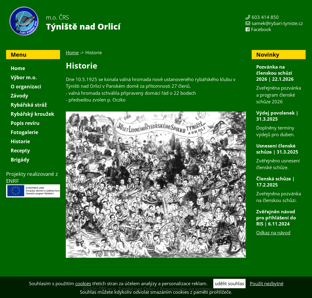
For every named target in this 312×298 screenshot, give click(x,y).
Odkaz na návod (273, 232)
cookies (83, 283)
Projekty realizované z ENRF (33, 183)
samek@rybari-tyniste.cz (277, 23)
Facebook (261, 29)
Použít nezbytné (266, 283)
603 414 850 (265, 17)
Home (72, 52)
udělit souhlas (229, 283)
